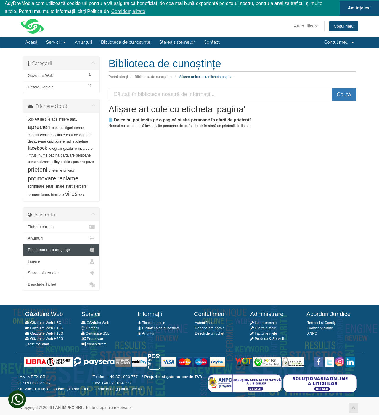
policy (55, 162)
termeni (34, 194)
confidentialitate (52, 134)
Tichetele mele (61, 226)
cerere (79, 127)
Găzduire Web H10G (44, 328)
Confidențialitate (319, 328)
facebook (37, 147)
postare (79, 162)
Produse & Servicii (267, 338)
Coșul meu (344, 26)
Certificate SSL (95, 333)
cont (69, 134)
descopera (82, 134)
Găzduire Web (95, 322)
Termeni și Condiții (321, 322)
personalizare (38, 162)
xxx (81, 194)
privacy (69, 170)
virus (71, 193)
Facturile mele (263, 333)
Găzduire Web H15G (44, 333)
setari (50, 186)
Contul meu (339, 42)
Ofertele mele (263, 328)
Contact (212, 42)
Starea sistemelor (177, 42)
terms (45, 194)
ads (54, 119)
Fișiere (61, 261)
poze (90, 162)
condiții (33, 134)
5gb (31, 119)
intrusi (32, 155)
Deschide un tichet (209, 333)
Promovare (92, 338)
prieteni (37, 169)
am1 (73, 119)
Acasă (31, 42)
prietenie (55, 170)
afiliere (63, 119)
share (59, 186)
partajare (68, 155)
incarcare (85, 148)
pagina (54, 155)
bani (55, 127)
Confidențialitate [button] (128, 11)
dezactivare (37, 141)
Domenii (90, 328)
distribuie (54, 141)
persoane (83, 155)
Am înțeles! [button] (359, 8)
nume (42, 155)
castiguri (66, 127)
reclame (67, 178)
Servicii (56, 42)
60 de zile (42, 119)
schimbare (36, 186)
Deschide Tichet (61, 284)
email (67, 141)
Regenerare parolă (209, 328)
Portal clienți (118, 76)
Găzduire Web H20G (44, 338)
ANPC (311, 333)
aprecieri (39, 126)
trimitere (57, 194)
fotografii (55, 148)
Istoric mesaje (263, 322)
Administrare (94, 344)
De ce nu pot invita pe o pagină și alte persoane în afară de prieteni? (180, 119)
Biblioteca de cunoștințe (125, 42)
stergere (80, 186)
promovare (42, 178)
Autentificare (306, 25)
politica (66, 162)
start (68, 186)
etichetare (80, 141)
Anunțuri (83, 42)
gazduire (70, 148)
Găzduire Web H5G (43, 322)
